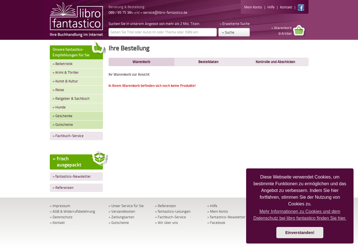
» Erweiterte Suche (235, 24)
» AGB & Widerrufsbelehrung (72, 211)
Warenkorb (141, 62)
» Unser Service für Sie (126, 206)
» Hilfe (212, 206)
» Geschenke (62, 116)
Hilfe (271, 7)
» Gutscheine (63, 124)
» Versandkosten (122, 211)
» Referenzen (63, 188)
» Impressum (60, 206)
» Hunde (59, 107)
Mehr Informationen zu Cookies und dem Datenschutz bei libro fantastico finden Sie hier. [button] (300, 215)
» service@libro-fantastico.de (163, 12)
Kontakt (286, 7)
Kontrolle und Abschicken (275, 62)
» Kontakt (57, 223)
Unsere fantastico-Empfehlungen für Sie (78, 51)
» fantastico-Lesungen (172, 211)
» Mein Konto (217, 211)
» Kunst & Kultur (65, 81)
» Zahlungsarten (121, 217)
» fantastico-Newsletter (72, 176)
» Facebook (216, 223)
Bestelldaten (208, 62)
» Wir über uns (166, 223)
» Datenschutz (61, 217)
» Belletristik (62, 64)
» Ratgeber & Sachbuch (71, 98)
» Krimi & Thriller (66, 72)
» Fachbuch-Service (68, 136)
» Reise (58, 90)
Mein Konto (253, 7)
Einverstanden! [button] (299, 232)
